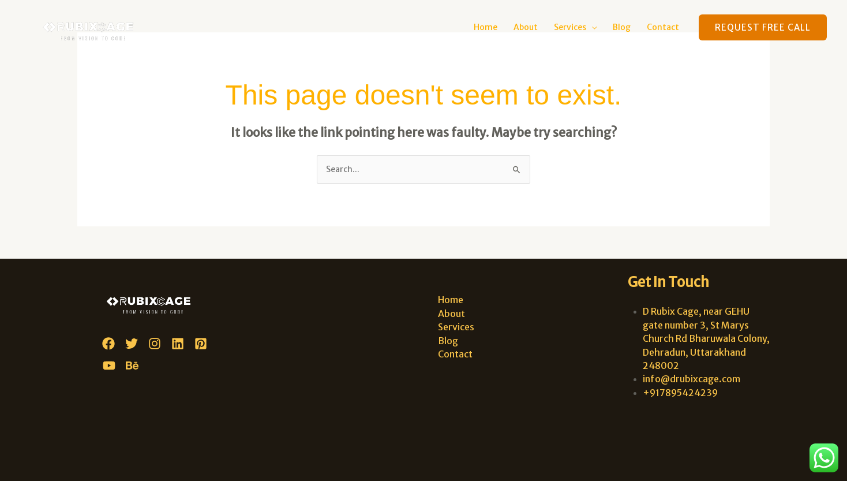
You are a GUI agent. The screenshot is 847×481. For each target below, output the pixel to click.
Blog (622, 27)
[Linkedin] (178, 344)
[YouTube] (109, 365)
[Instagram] (155, 344)
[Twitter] (132, 344)
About (526, 27)
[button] (763, 27)
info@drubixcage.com (691, 379)
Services (570, 27)
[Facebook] (108, 344)
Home (485, 27)
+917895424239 (680, 392)
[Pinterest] (201, 344)
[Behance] (132, 365)
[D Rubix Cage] (93, 26)
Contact (663, 27)
